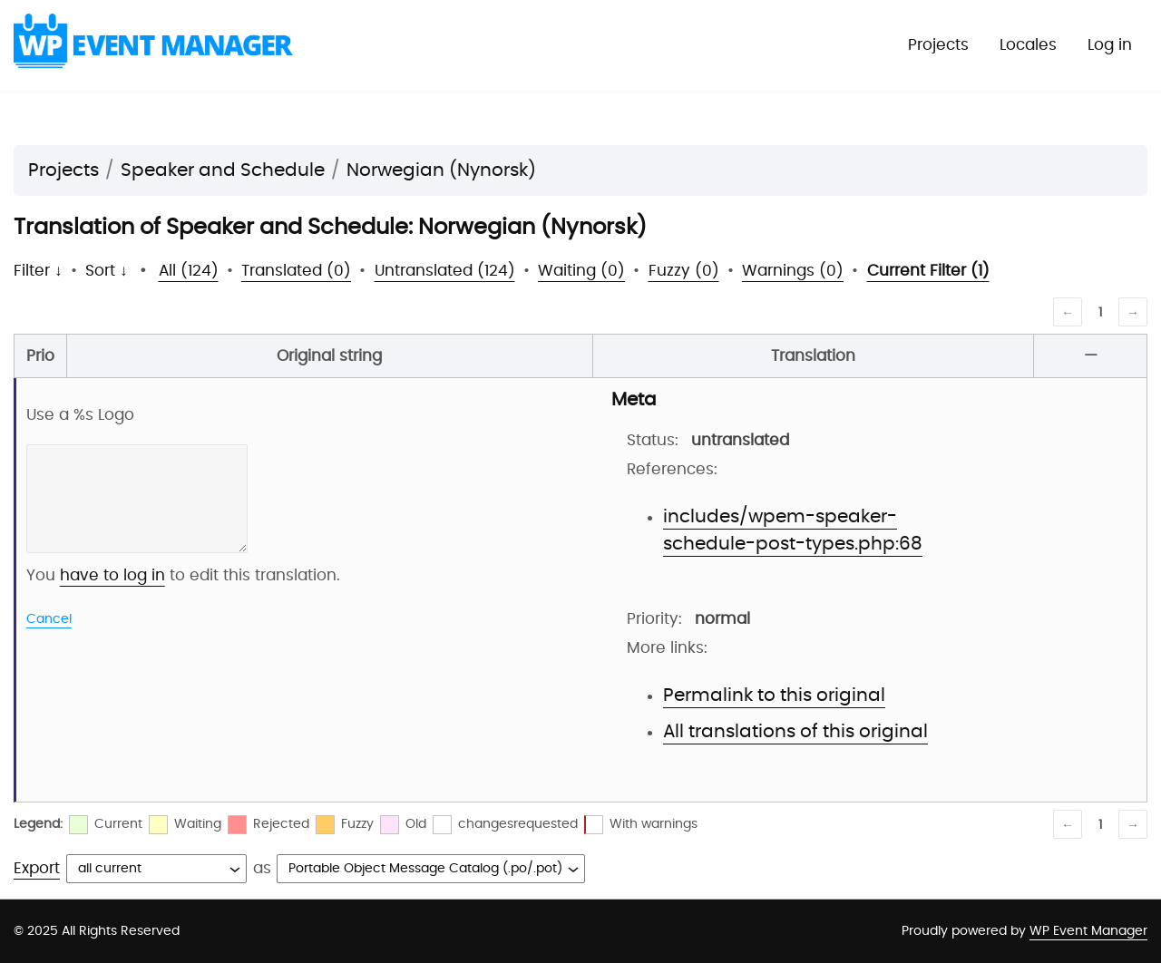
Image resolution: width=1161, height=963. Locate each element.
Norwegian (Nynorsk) (441, 170)
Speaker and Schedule (223, 170)
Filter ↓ (38, 270)
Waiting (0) (581, 270)
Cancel (49, 619)
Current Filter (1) (928, 270)
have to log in (112, 575)
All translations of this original (795, 732)
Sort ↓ (106, 270)
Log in (1110, 45)
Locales (1028, 45)
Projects (938, 45)
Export (37, 868)
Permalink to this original (774, 695)
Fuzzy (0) (684, 270)
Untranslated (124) (445, 270)
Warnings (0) (793, 270)
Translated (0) (296, 270)
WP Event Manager (1088, 931)
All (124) (189, 270)
